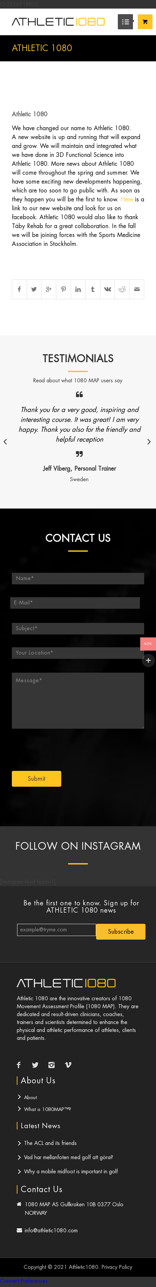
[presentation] (79, 746)
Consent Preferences (24, 1280)
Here (126, 199)
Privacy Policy (117, 1267)
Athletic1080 (83, 1267)
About (30, 1097)
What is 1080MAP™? (47, 1109)
